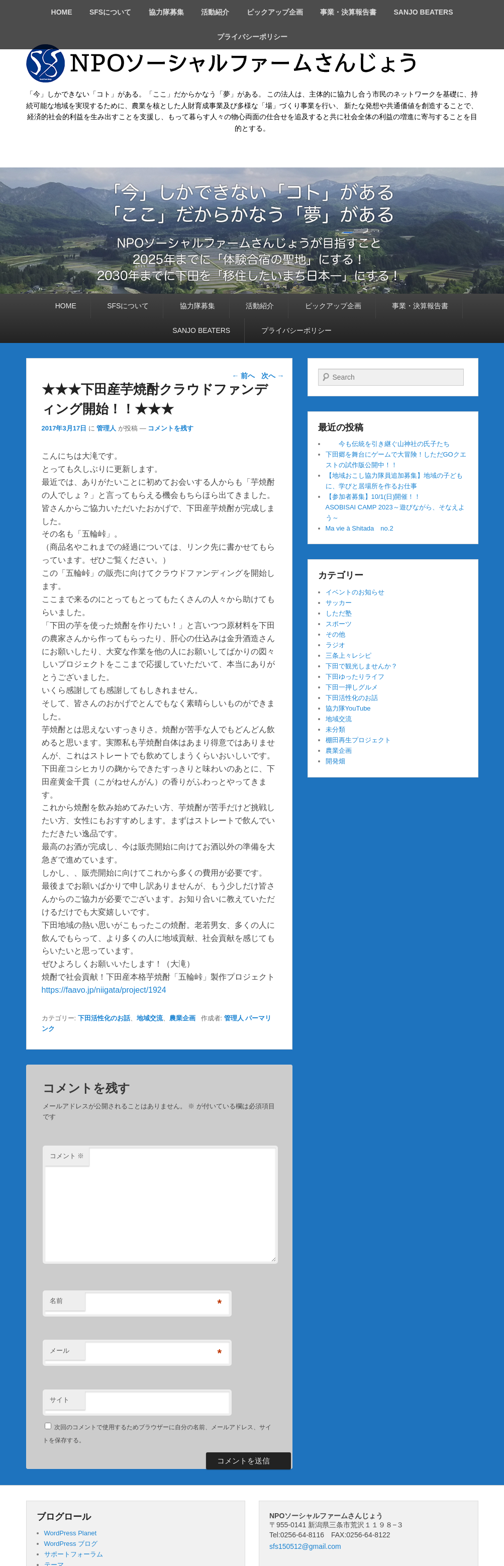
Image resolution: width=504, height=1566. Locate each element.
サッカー (339, 602)
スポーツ (339, 624)
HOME (61, 12)
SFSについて (110, 12)
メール (59, 1350)
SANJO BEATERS (423, 12)
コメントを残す (170, 428)
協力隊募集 (166, 12)
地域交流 (150, 1018)
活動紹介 (215, 12)
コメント (67, 1156)
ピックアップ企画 (275, 12)
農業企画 (182, 1018)
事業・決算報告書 (348, 12)
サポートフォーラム (73, 1554)
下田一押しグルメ (352, 687)
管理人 (106, 428)
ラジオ (335, 645)
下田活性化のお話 (104, 1018)
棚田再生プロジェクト (358, 740)
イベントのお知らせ (355, 592)
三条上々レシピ (348, 655)
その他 (335, 634)
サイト (59, 1400)
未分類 (335, 729)
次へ (272, 376)
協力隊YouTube (348, 708)
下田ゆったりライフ (355, 676)
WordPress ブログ (71, 1543)
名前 (56, 1300)
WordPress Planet (70, 1533)
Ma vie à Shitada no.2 (359, 528)
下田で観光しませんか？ (361, 666)
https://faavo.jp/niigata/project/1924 (104, 990)
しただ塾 (339, 613)
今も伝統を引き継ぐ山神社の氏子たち (388, 444)
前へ (243, 376)
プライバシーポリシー (252, 37)
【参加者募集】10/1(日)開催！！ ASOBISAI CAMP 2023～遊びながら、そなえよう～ (409, 507)
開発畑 (335, 761)
